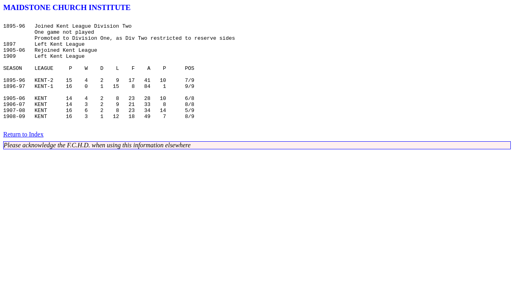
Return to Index (23, 156)
